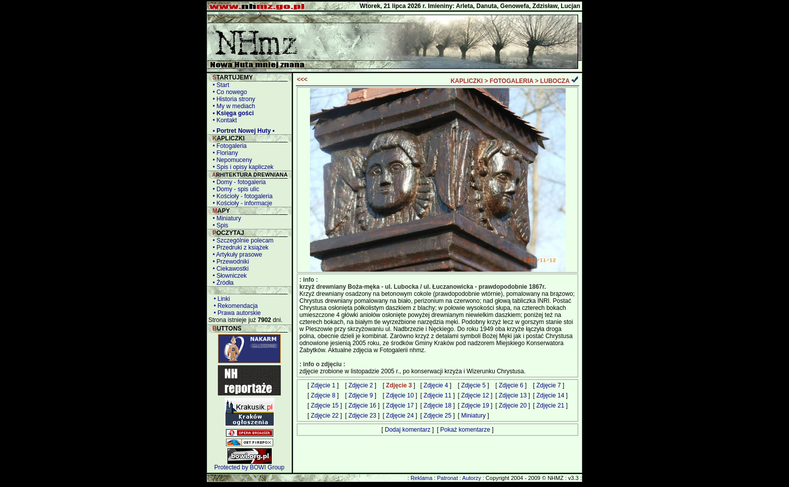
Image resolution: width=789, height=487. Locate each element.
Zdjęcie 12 (475, 395)
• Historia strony (232, 99)
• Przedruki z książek (239, 247)
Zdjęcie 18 (437, 405)
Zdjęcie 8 (323, 395)
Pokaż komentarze (465, 429)
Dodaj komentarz (408, 429)
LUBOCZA (554, 81)
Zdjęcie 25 (437, 415)
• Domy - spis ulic (234, 189)
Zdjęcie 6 (511, 385)
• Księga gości (231, 113)
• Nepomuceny (230, 160)
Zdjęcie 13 (512, 395)
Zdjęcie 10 (400, 395)
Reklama (421, 478)
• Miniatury (225, 218)
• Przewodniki (229, 261)
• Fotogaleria (228, 145)
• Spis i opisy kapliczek (241, 167)
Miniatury (473, 415)
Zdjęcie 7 (548, 385)
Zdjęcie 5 (473, 385)
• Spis (218, 225)
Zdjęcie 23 (362, 415)
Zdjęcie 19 (475, 405)
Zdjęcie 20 (512, 405)
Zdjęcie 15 (325, 405)
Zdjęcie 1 (323, 385)
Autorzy (471, 478)
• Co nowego (228, 92)
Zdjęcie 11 (437, 395)
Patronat (447, 478)
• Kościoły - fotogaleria (241, 196)
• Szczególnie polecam (241, 240)
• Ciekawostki (229, 268)
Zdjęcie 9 (360, 395)
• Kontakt (223, 120)
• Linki (220, 298)
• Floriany (223, 152)
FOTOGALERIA (511, 81)
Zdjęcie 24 (400, 415)
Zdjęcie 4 (436, 385)
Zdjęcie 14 (550, 395)
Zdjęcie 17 (400, 405)
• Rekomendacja (234, 305)
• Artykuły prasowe (235, 254)
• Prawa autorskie (235, 312)
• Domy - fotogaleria (237, 182)
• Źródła (221, 282)
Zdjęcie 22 (325, 415)
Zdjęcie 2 (360, 385)
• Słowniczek (228, 275)
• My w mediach (232, 106)
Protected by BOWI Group (249, 467)
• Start (219, 85)
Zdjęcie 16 (362, 405)
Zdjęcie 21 (550, 405)
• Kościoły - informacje (240, 203)
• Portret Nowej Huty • (242, 130)
